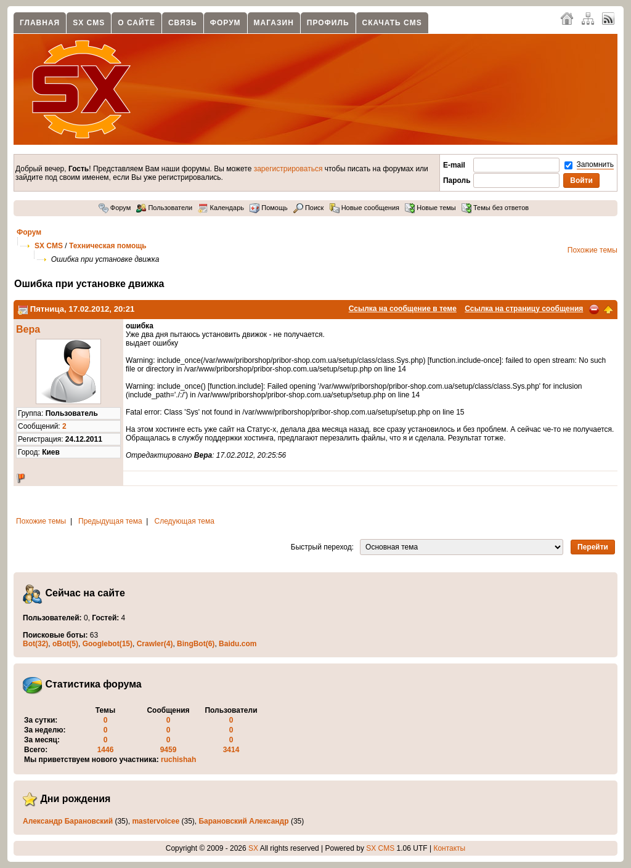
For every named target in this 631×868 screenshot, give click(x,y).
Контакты (449, 848)
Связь (182, 22)
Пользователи (164, 207)
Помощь (269, 207)
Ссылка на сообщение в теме (403, 308)
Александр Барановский (68, 821)
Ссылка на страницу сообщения (524, 308)
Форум (225, 22)
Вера (28, 329)
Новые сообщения (364, 207)
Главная (40, 22)
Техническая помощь (108, 245)
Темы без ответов (495, 207)
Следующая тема (184, 521)
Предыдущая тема (110, 521)
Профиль (328, 22)
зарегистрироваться (288, 168)
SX (253, 848)
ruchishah (178, 759)
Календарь (221, 207)
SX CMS (89, 22)
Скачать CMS (392, 22)
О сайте (136, 22)
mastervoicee (155, 821)
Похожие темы (592, 250)
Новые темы (430, 207)
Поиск (308, 207)
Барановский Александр (243, 821)
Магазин (274, 22)
